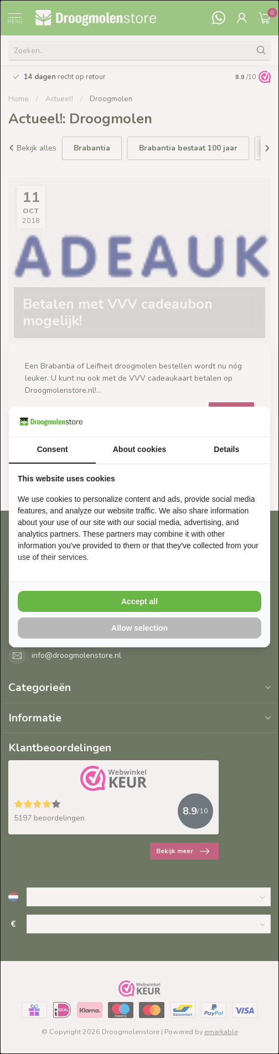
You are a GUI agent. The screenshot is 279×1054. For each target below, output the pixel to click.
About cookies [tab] (139, 449)
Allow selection (139, 628)
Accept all (139, 601)
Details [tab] (226, 449)
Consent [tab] (52, 449)
